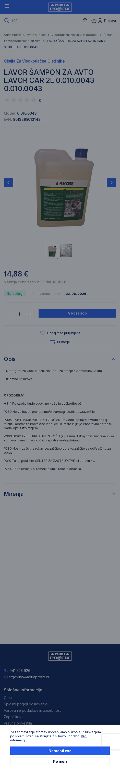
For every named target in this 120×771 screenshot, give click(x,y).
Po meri (60, 761)
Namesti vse (60, 751)
